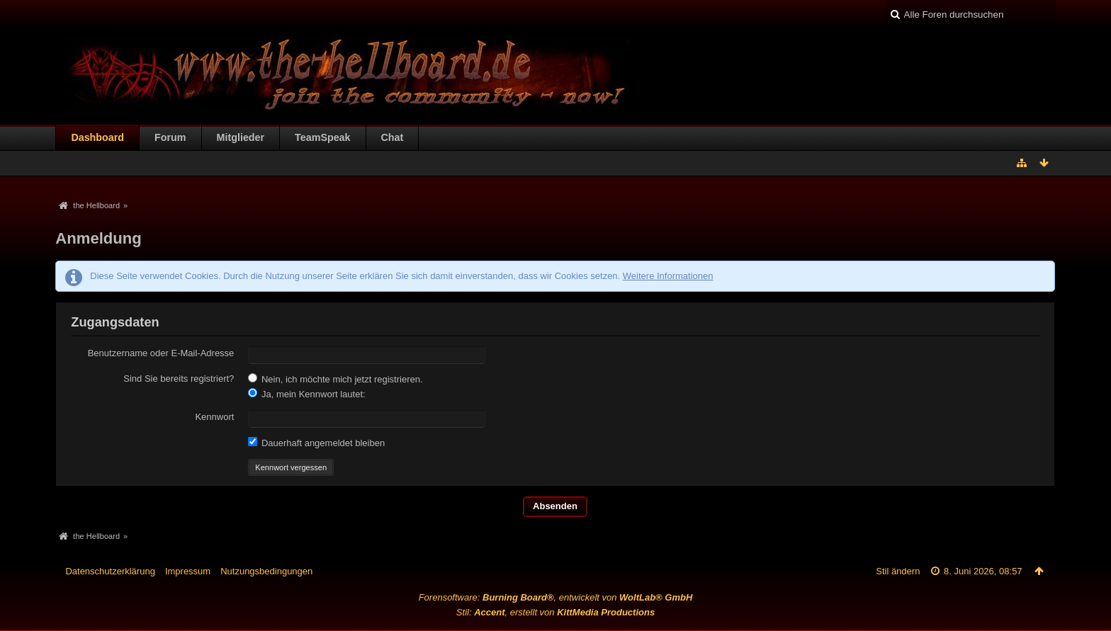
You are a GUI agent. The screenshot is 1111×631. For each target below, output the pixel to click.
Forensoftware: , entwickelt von (556, 597)
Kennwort (214, 416)
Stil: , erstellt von (555, 612)
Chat (392, 137)
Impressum (187, 571)
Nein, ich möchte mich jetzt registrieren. (335, 379)
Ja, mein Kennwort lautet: (306, 393)
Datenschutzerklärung (109, 571)
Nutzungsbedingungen (266, 571)
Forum (170, 137)
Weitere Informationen (668, 276)
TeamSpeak (322, 137)
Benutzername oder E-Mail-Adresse (161, 353)
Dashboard (97, 137)
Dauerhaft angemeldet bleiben (316, 442)
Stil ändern (898, 571)
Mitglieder (241, 137)
